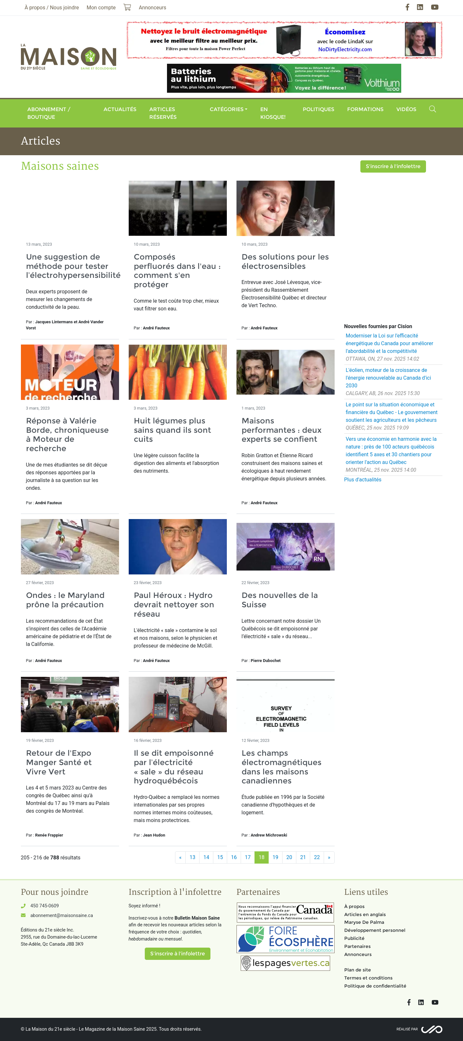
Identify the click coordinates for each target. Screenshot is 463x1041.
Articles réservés (163, 113)
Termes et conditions (368, 978)
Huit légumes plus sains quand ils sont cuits (172, 430)
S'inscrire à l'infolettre (393, 166)
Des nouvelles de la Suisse (280, 600)
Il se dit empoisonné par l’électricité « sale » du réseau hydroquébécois (174, 766)
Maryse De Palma (364, 922)
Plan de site (357, 970)
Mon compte (101, 8)
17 (248, 857)
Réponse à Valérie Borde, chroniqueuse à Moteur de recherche (67, 434)
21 (303, 857)
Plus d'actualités (363, 480)
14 (206, 857)
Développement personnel (374, 930)
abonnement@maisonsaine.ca (62, 915)
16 (234, 857)
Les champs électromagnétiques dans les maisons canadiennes (281, 766)
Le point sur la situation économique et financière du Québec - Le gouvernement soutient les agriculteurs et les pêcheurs (392, 412)
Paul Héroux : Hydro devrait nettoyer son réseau (174, 605)
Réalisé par (407, 1029)
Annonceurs (358, 954)
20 (289, 857)
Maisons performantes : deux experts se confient (281, 430)
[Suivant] (329, 857)
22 (317, 857)
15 (220, 857)
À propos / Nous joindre (52, 8)
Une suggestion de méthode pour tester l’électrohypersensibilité (73, 266)
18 (261, 857)
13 (192, 857)
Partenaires (357, 946)
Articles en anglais (365, 914)
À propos (354, 906)
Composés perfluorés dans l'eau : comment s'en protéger (177, 270)
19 (275, 857)
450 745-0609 (45, 906)
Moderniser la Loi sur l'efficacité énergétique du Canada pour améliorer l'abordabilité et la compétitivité (389, 343)
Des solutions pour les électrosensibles (285, 261)
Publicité (354, 938)
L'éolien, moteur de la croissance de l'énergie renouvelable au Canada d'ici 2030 (388, 378)
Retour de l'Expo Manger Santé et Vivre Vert (59, 762)
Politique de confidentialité (375, 986)
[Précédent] (180, 857)
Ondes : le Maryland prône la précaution (65, 600)
